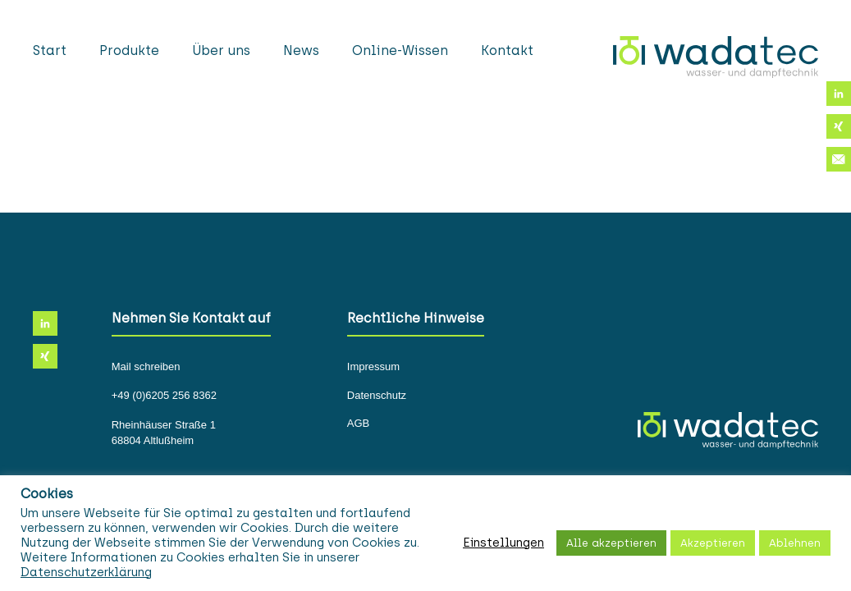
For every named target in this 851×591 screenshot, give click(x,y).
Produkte (129, 50)
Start (49, 50)
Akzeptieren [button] (712, 543)
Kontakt (507, 50)
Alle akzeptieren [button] (611, 543)
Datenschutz (376, 395)
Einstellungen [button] (503, 542)
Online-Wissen (400, 50)
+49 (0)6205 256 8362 (164, 395)
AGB (358, 423)
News (301, 50)
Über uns (221, 50)
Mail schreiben (146, 367)
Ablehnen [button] (795, 543)
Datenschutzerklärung (86, 572)
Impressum (373, 367)
